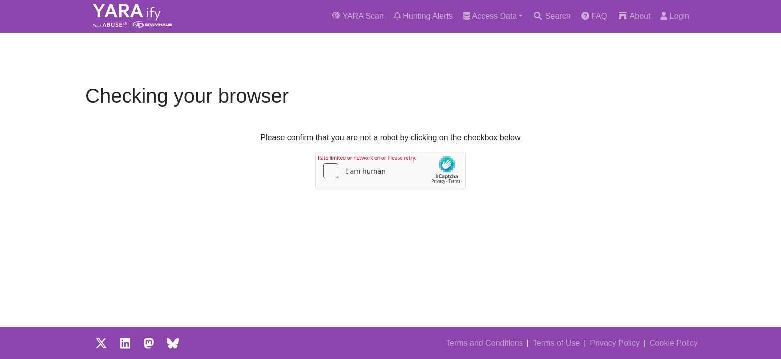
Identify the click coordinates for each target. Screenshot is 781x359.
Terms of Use (556, 343)
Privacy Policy (615, 343)
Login (674, 16)
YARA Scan (358, 16)
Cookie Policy (674, 343)
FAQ (594, 16)
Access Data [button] (490, 16)
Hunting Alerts (423, 16)
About (634, 16)
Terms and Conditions (484, 343)
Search (551, 16)
